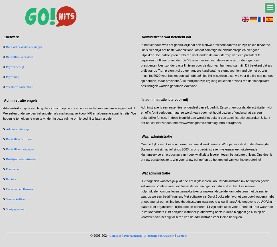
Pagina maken (133, 235)
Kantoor (11, 179)
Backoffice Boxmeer (19, 139)
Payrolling (12, 77)
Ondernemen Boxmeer (20, 189)
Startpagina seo (15, 209)
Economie (12, 169)
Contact (182, 235)
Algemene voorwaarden (159, 235)
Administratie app (17, 129)
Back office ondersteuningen (24, 47)
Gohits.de (115, 235)
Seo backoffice (15, 199)
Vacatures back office (19, 87)
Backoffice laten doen (19, 57)
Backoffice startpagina (20, 149)
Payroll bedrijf (15, 67)
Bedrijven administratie (21, 159)
